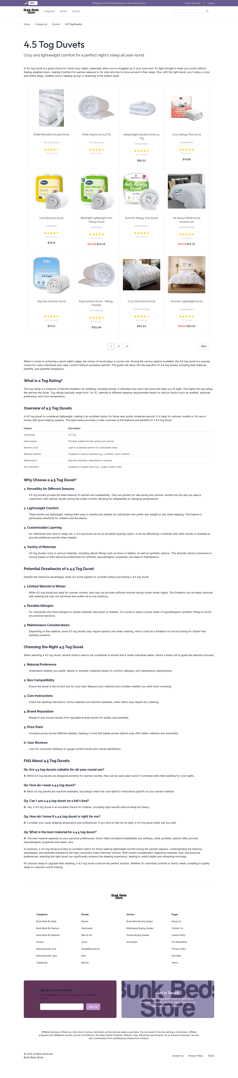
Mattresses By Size (46, 948)
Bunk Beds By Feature (47, 928)
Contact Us (177, 928)
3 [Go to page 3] (126, 346)
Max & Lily (86, 935)
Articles (76, 11)
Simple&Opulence (90, 948)
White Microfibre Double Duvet (51, 134)
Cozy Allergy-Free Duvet (186, 134)
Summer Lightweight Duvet (186, 301)
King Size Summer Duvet (51, 301)
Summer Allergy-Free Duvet (141, 218)
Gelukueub (86, 928)
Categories (49, 11)
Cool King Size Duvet (51, 218)
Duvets (56, 24)
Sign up (93, 1006)
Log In (211, 3)
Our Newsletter (179, 942)
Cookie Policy (178, 935)
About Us (176, 921)
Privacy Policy (179, 948)
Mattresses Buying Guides (140, 928)
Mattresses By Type (46, 955)
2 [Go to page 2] (118, 346)
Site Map (176, 955)
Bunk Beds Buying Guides (140, 921)
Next (204, 346)
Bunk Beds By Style (46, 921)
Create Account (192, 3)
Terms (175, 962)
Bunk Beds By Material (47, 935)
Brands (63, 11)
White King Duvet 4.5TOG (96, 134)
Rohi (83, 955)
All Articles (132, 942)
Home (27, 24)
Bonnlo (84, 921)
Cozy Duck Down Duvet (141, 301)
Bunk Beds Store (33, 1057)
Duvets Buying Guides (138, 935)
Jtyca (84, 942)
